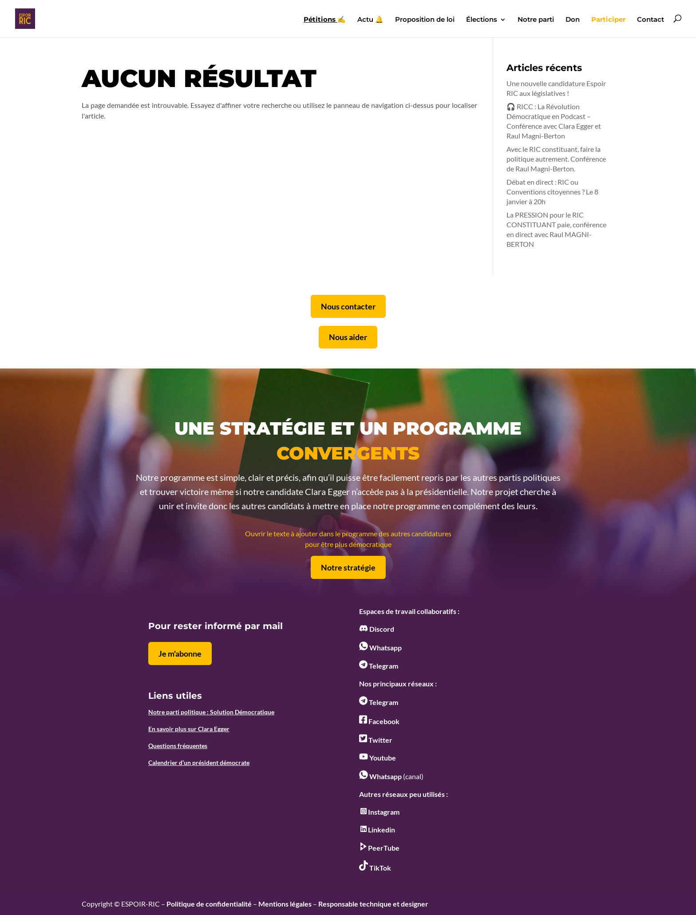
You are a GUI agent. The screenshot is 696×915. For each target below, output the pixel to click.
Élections (481, 20)
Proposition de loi (425, 20)
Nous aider (348, 337)
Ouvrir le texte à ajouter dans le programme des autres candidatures (348, 533)
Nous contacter (348, 306)
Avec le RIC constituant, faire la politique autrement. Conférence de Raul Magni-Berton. (556, 159)
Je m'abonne (180, 653)
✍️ (325, 20)
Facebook (379, 721)
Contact (650, 20)
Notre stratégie (348, 567)
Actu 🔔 (370, 20)
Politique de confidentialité (209, 903)
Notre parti (536, 20)
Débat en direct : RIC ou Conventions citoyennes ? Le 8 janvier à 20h (552, 192)
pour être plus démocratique (348, 544)
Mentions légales (285, 903)
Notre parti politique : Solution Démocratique (211, 712)
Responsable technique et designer (373, 903)
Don (573, 20)
